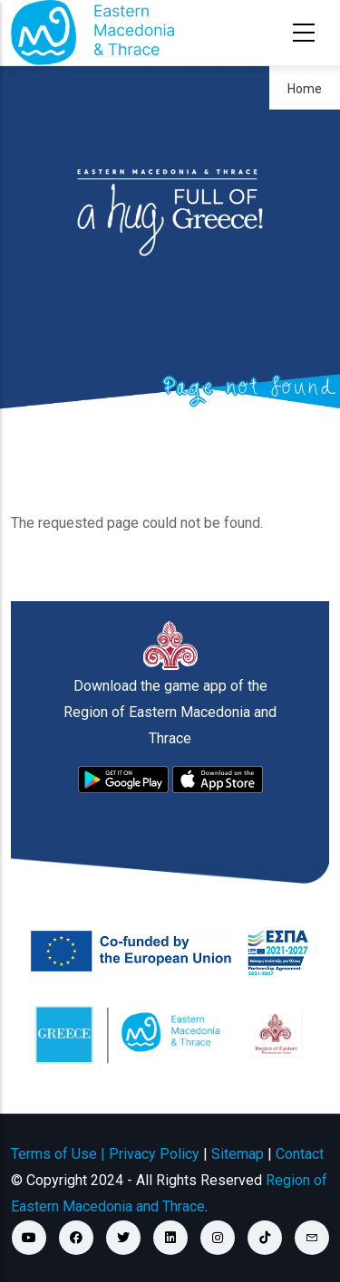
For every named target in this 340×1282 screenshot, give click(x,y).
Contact (300, 1153)
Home (304, 88)
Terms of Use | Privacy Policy (105, 1153)
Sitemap (237, 1153)
